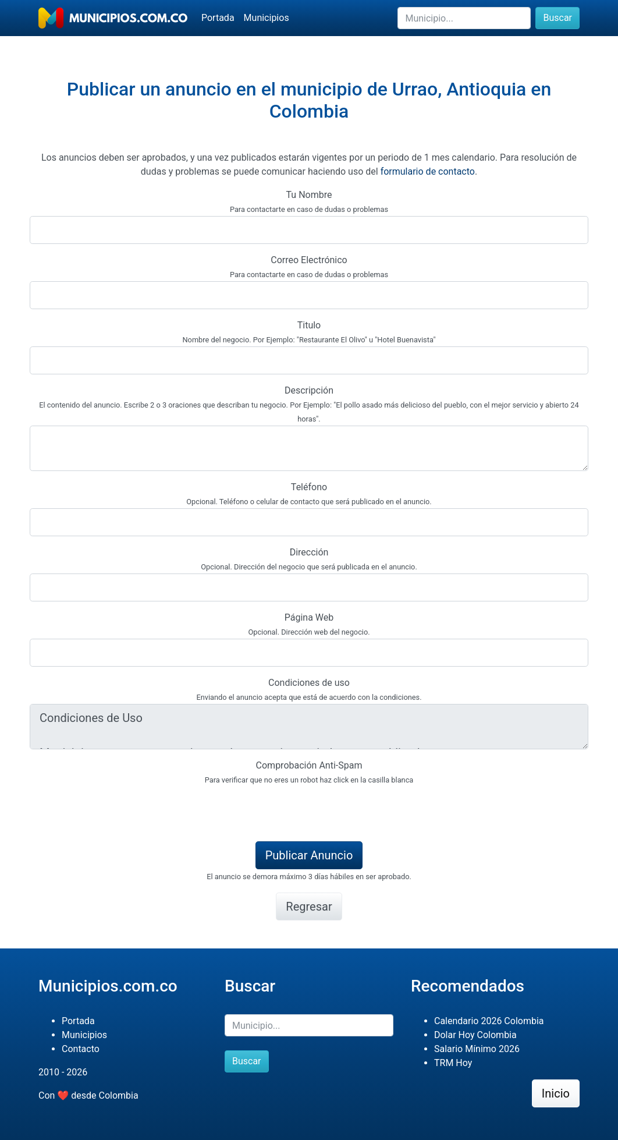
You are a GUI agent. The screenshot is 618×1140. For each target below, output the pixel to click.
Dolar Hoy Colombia (475, 1034)
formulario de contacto (428, 171)
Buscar (557, 17)
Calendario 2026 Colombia (489, 1020)
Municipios (266, 17)
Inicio (556, 1093)
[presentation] (118, 809)
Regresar (309, 907)
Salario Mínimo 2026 (477, 1048)
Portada (218, 17)
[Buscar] (464, 18)
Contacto (81, 1048)
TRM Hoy (453, 1062)
